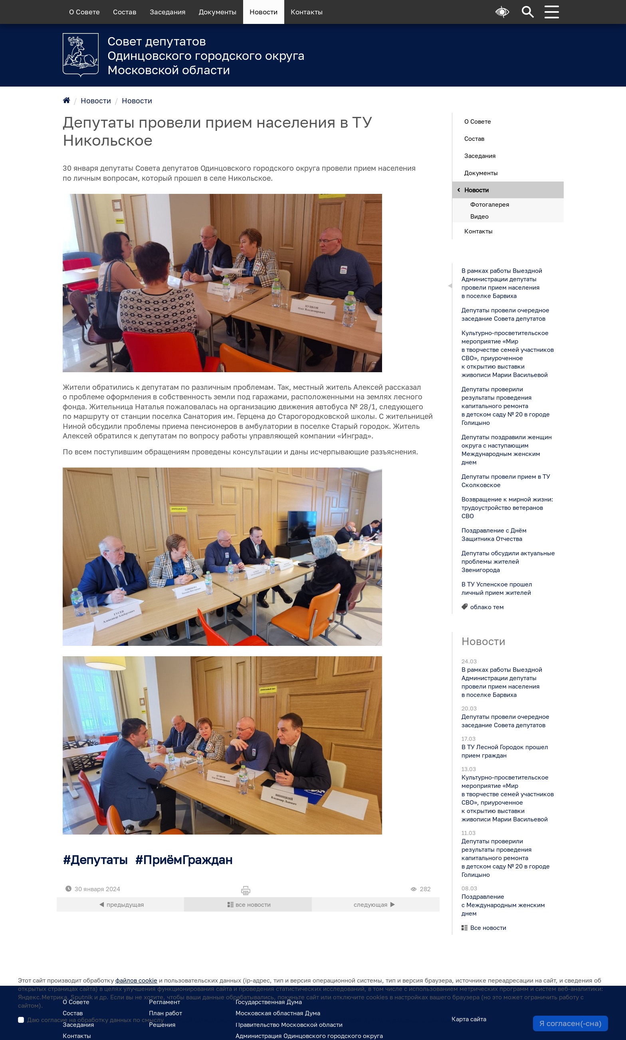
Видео (479, 215)
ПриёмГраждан (187, 860)
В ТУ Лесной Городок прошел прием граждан (504, 751)
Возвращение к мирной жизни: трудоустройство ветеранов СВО (507, 507)
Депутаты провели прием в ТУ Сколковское (505, 480)
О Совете (84, 12)
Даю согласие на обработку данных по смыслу (240, 1019)
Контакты (307, 12)
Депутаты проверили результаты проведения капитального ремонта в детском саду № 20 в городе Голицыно (505, 405)
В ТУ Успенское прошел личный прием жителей (496, 588)
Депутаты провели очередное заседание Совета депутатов (505, 314)
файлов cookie (136, 980)
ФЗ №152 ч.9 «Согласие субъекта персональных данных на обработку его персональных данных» (309, 1019)
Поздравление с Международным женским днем (503, 905)
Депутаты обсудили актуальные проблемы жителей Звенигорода (508, 561)
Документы (217, 12)
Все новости (488, 927)
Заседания (168, 12)
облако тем (487, 606)
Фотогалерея (489, 203)
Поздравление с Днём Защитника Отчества (493, 534)
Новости (263, 12)
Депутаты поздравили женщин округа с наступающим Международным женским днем (506, 449)
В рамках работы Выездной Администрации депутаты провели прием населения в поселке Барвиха (501, 282)
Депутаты (99, 860)
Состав (125, 12)
